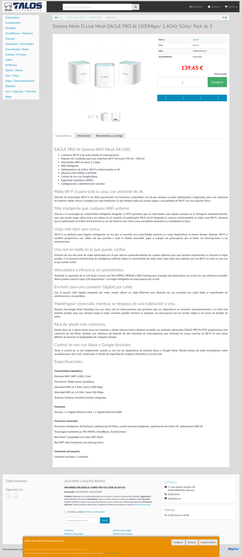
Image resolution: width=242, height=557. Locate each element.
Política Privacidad (73, 533)
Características (63, 135)
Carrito (231, 6)
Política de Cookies (112, 553)
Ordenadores (12, 17)
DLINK (196, 39)
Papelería (10, 85)
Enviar (105, 520)
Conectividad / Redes (17, 49)
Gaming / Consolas (15, 54)
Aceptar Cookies (208, 542)
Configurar (178, 542)
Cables (9, 59)
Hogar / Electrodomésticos (20, 80)
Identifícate (196, 6)
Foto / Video (12, 75)
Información (84, 135)
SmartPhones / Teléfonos (19, 33)
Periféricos (11, 64)
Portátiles (10, 28)
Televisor (10, 38)
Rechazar (192, 542)
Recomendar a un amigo (109, 135)
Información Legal (122, 530)
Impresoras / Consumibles (19, 43)
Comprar (217, 82)
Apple (8, 96)
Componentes (13, 22)
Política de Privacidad (141, 504)
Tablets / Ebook (13, 70)
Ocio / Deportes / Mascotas (20, 91)
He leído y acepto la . (86, 511)
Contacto (214, 6)
